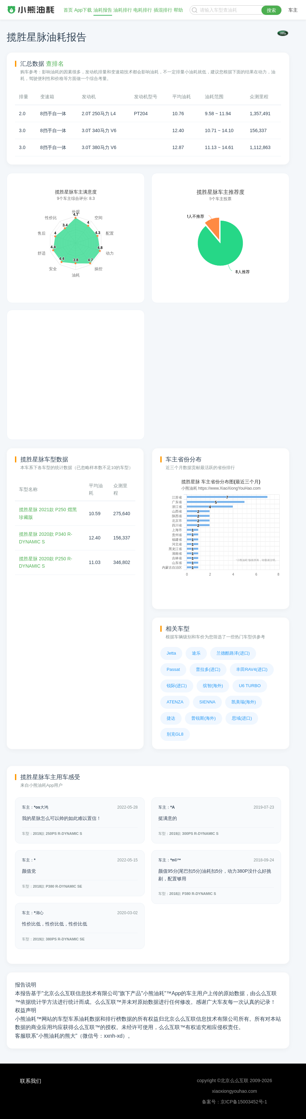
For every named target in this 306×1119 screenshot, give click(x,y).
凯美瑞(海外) (243, 701)
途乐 (196, 653)
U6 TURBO (250, 685)
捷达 (171, 718)
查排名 (55, 63)
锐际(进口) (177, 685)
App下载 (83, 10)
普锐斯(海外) (203, 718)
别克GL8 (175, 734)
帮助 (178, 10)
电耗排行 (142, 10)
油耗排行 (122, 10)
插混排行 (163, 10)
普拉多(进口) (208, 669)
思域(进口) (242, 718)
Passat (173, 669)
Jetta (171, 653)
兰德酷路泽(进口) (233, 653)
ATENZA (175, 701)
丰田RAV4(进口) (251, 669)
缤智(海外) (213, 685)
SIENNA (207, 701)
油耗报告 (102, 10)
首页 (68, 10)
